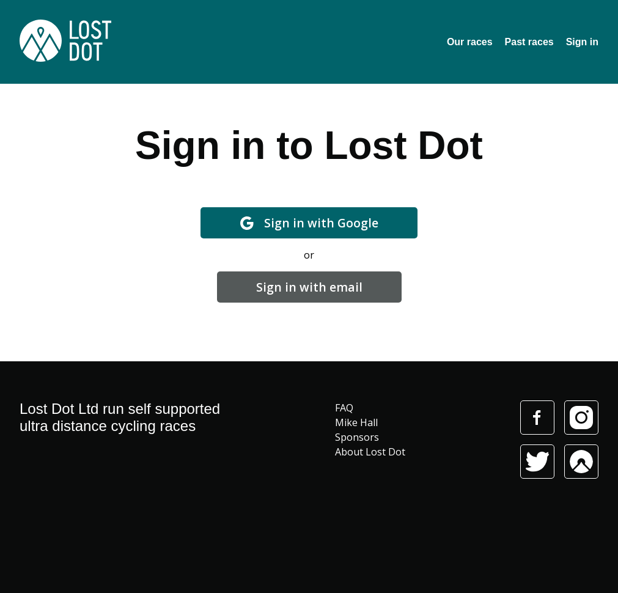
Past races (529, 42)
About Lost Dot (370, 452)
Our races (470, 42)
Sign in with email (309, 287)
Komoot (581, 461)
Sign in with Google (309, 223)
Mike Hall (356, 422)
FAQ (344, 407)
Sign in (582, 42)
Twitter (537, 462)
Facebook (537, 417)
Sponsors (357, 437)
